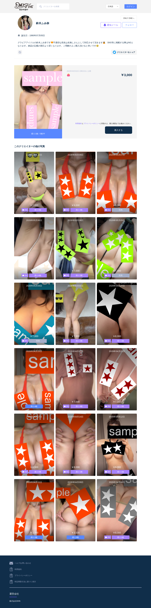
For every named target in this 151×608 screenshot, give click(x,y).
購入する (118, 130)
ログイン (131, 6)
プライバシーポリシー (91, 123)
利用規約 (78, 123)
